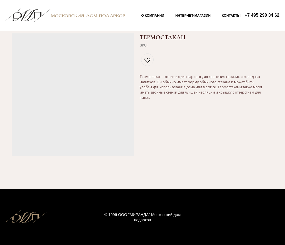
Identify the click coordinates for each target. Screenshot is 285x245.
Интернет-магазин (193, 16)
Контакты (231, 16)
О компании (152, 16)
